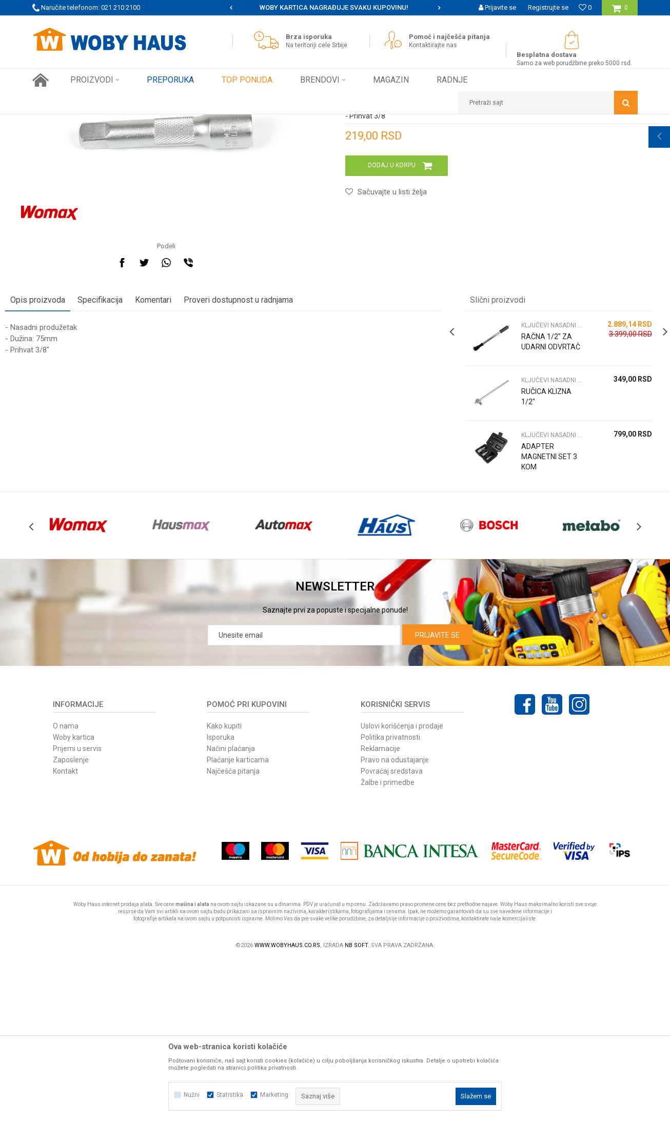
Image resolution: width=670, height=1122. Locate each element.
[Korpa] (620, 11)
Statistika (229, 1094)
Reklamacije (380, 909)
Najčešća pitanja (233, 932)
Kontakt (65, 932)
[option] (335, 7)
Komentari (180, 437)
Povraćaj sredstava (392, 932)
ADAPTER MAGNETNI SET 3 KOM (530, 594)
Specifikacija (127, 437)
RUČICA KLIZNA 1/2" (531, 534)
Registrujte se (548, 7)
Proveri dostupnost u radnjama (265, 437)
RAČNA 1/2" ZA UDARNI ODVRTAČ (531, 484)
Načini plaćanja (231, 909)
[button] (548, 102)
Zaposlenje (71, 920)
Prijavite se (437, 796)
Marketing (274, 1094)
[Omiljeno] (585, 7)
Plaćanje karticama (238, 920)
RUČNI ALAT (143, 122)
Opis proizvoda (64, 437)
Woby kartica (73, 898)
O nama (65, 886)
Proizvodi (105, 122)
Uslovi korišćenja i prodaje (402, 886)
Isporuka (220, 898)
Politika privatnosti (390, 898)
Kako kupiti (224, 886)
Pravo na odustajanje (395, 920)
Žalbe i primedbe (388, 943)
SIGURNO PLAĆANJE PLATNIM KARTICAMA (334, 7)
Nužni (192, 1094)
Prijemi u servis (77, 909)
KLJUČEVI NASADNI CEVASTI (207, 122)
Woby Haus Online (58, 122)
